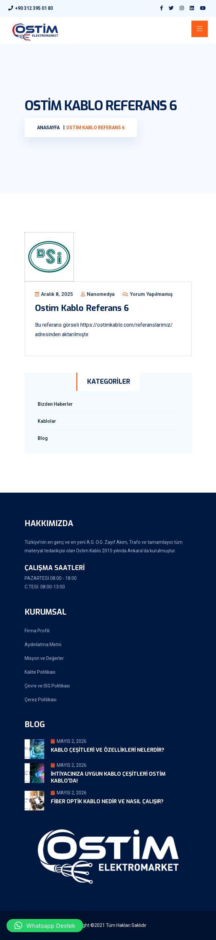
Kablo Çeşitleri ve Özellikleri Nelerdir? (107, 749)
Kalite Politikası (40, 672)
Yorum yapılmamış (148, 294)
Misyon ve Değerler (44, 658)
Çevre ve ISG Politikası (47, 685)
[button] (45, 925)
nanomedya (98, 294)
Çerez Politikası (40, 699)
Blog (43, 438)
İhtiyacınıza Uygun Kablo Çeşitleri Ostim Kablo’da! (108, 777)
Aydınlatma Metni (43, 644)
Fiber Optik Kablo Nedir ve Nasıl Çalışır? (107, 801)
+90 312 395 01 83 (34, 8)
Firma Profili (37, 630)
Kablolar (47, 421)
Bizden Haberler (55, 404)
